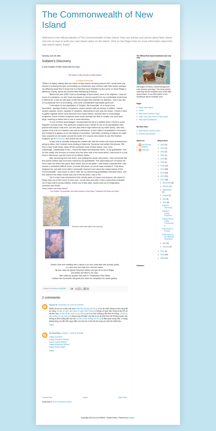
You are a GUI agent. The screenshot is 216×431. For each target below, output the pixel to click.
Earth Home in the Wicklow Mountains (168, 237)
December (166, 183)
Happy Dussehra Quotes (59, 339)
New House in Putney (167, 230)
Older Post (122, 397)
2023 (162, 148)
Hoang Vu (53, 305)
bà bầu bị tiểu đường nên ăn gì (88, 319)
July (164, 199)
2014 (162, 173)
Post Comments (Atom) (62, 402)
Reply (51, 325)
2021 (162, 155)
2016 (162, 166)
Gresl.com (60, 138)
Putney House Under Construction (167, 222)
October (165, 186)
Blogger (131, 418)
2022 (162, 152)
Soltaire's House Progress (166, 213)
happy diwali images (57, 347)
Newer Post (47, 397)
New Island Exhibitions (148, 120)
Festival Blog (54, 333)
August (165, 195)
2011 (162, 251)
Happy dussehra (55, 337)
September (166, 190)
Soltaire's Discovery (167, 206)
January (165, 247)
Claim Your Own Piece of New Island (153, 117)
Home (85, 397)
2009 (162, 258)
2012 (162, 180)
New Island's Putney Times (149, 131)
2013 (162, 176)
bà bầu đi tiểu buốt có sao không (73, 314)
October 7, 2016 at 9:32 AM (72, 333)
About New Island (146, 108)
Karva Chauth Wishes (58, 342)
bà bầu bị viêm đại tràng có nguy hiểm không (75, 311)
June (164, 202)
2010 (162, 255)
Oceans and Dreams (147, 134)
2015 (162, 169)
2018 (162, 162)
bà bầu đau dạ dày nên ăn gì (86, 309)
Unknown (145, 150)
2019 (162, 159)
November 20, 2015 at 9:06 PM (70, 305)
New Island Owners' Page (149, 114)
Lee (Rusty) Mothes (146, 146)
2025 (162, 145)
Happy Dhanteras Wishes (59, 344)
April (164, 243)
